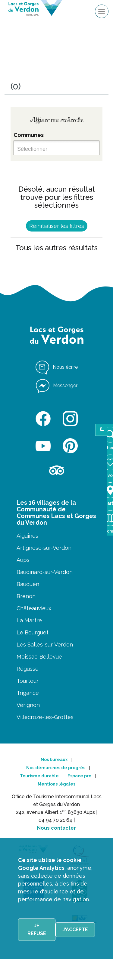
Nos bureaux (54, 759)
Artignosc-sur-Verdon (44, 548)
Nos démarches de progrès (55, 767)
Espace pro (79, 775)
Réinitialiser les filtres (56, 226)
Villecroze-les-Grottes (45, 717)
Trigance (28, 693)
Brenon (26, 596)
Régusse (28, 669)
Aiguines (27, 536)
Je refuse (36, 929)
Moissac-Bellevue (39, 656)
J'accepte (75, 929)
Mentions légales (56, 784)
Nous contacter (56, 828)
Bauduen (28, 584)
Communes (29, 135)
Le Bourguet (33, 632)
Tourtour (28, 681)
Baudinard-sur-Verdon (45, 572)
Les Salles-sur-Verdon (45, 644)
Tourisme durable (39, 775)
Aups (23, 560)
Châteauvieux (34, 608)
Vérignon (28, 705)
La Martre (29, 620)
